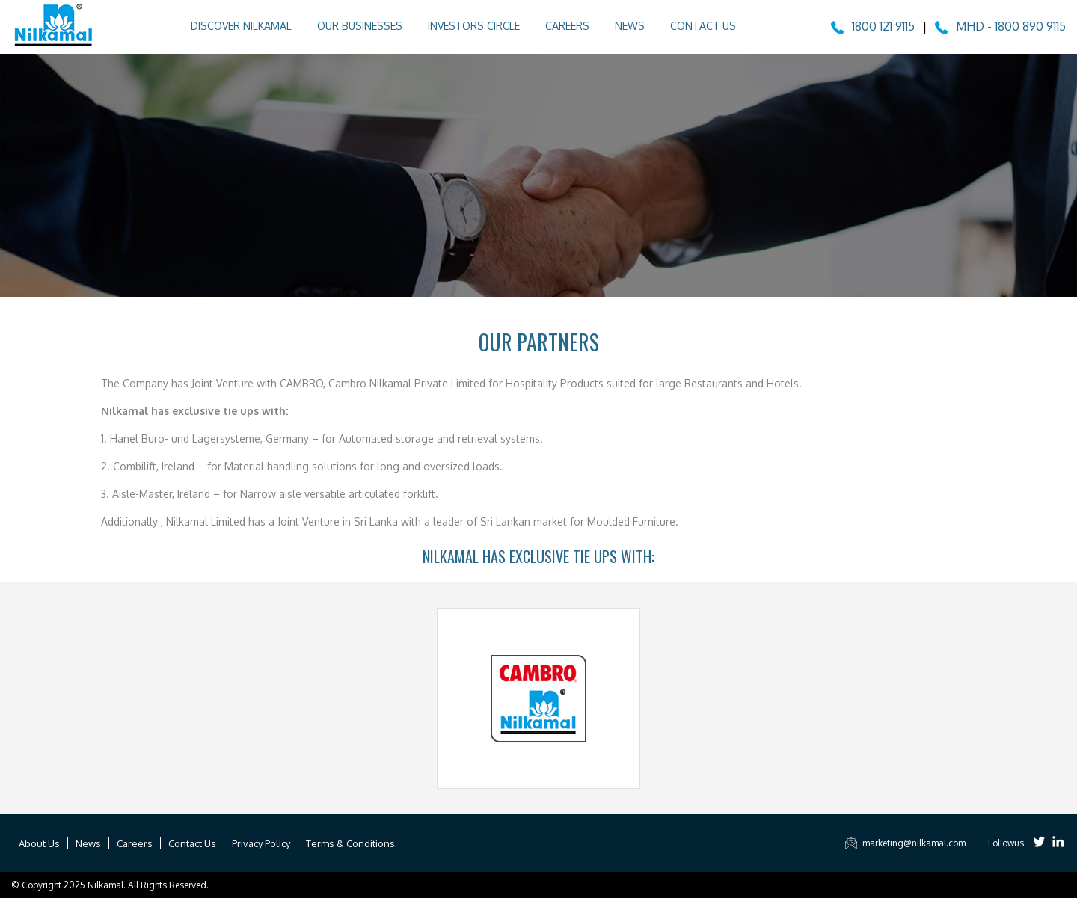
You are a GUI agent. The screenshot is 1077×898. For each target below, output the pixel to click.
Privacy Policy (261, 843)
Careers (567, 25)
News (630, 25)
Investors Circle (474, 25)
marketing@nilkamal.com (905, 843)
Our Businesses (359, 25)
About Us (39, 843)
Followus (1006, 843)
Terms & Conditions (350, 843)
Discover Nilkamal (241, 25)
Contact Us (703, 25)
